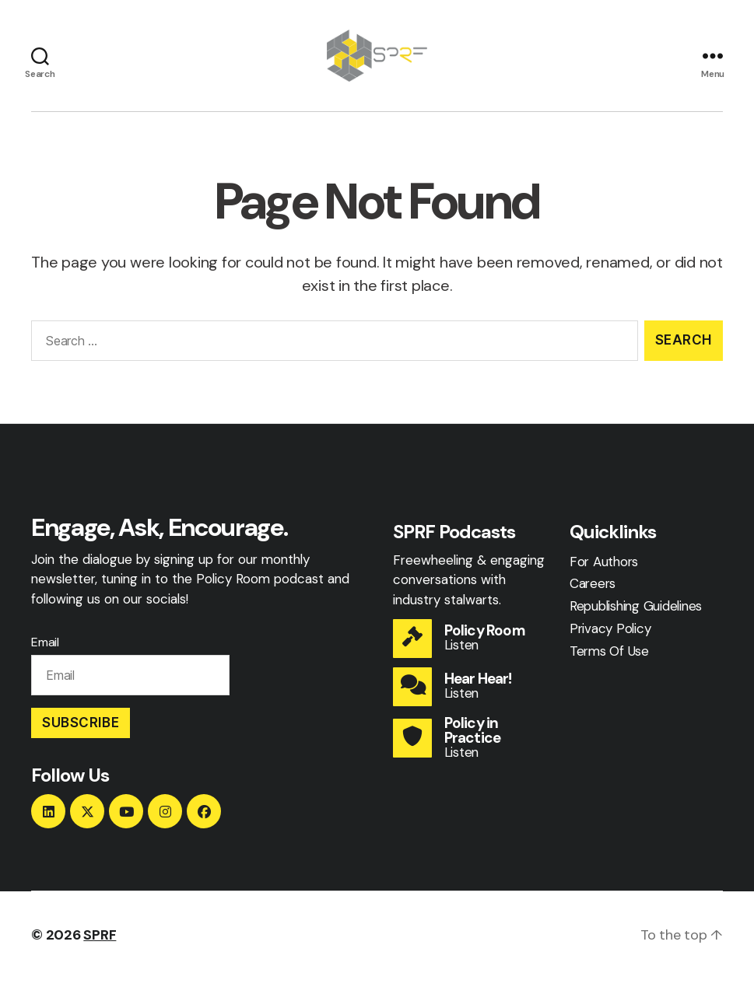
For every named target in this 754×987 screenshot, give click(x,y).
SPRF (99, 942)
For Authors (604, 569)
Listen (461, 652)
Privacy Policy (610, 637)
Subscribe (80, 730)
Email (45, 650)
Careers (592, 591)
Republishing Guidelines (636, 614)
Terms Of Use (609, 658)
